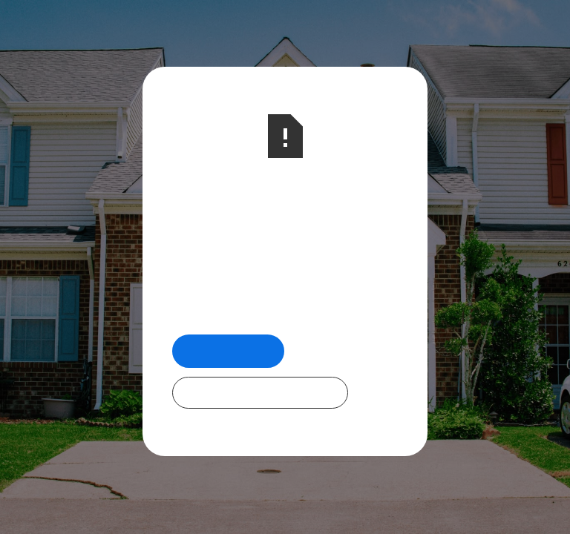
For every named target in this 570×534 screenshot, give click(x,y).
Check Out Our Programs (260, 391)
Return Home (228, 350)
